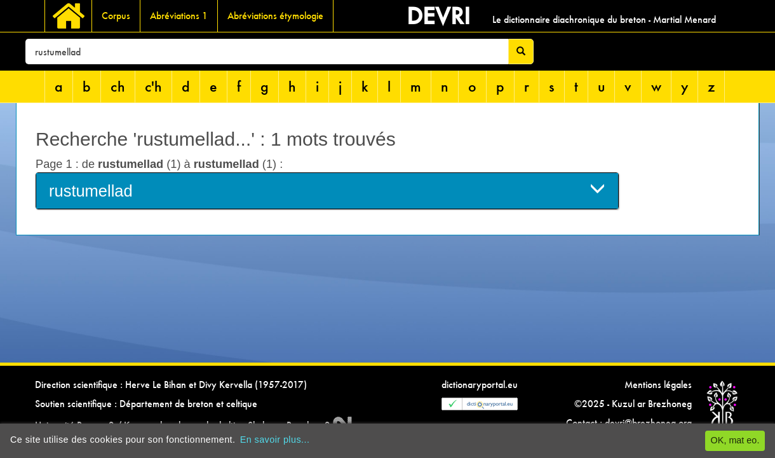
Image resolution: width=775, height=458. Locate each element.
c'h (153, 86)
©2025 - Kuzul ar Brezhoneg (633, 404)
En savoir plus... (275, 439)
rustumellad (327, 190)
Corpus (116, 16)
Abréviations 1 (179, 16)
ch (118, 86)
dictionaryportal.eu (479, 384)
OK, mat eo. (735, 440)
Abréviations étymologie (275, 16)
